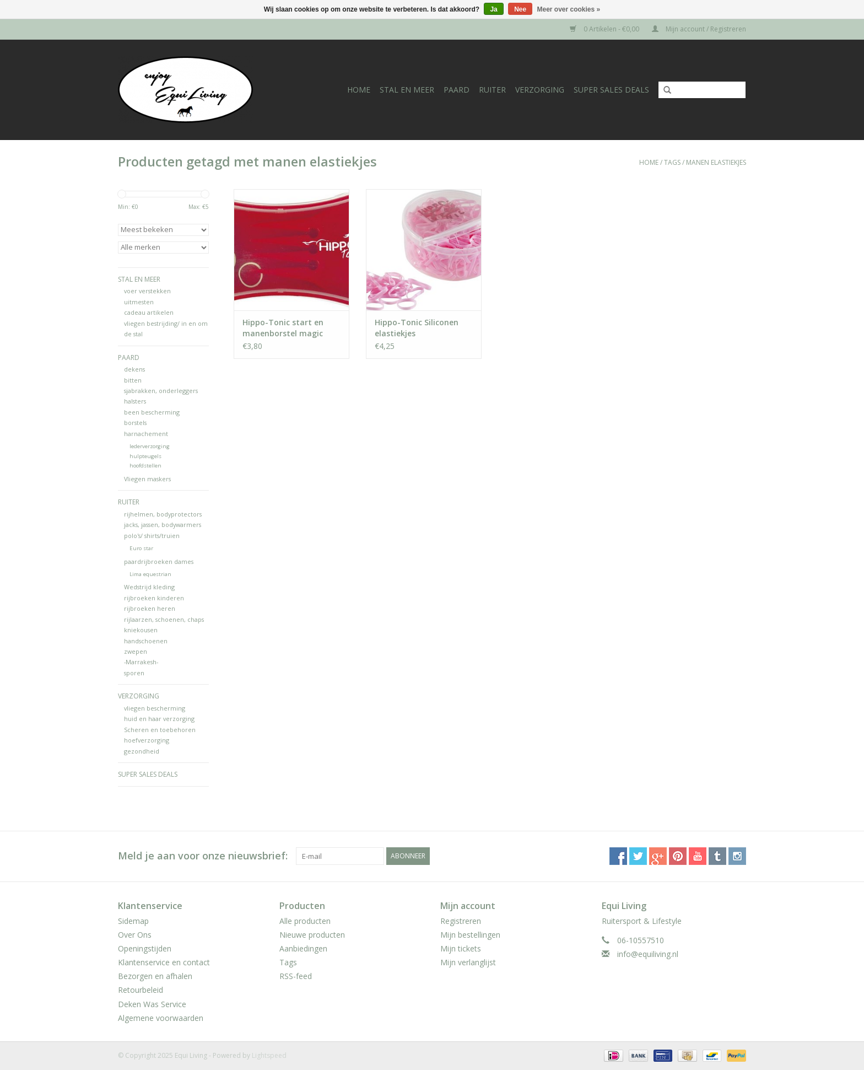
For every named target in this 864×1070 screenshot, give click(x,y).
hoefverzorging (146, 740)
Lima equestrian (150, 574)
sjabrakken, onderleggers (161, 390)
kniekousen (141, 630)
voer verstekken (147, 291)
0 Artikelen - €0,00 (605, 29)
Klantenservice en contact (164, 962)
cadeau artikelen (149, 312)
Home (358, 89)
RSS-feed (295, 976)
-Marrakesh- (141, 662)
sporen (134, 673)
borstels (135, 422)
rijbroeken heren (149, 608)
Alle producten (305, 921)
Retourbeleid (140, 990)
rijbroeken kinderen (154, 598)
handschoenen (146, 641)
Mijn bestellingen (470, 934)
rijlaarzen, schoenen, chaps (164, 619)
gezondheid (141, 751)
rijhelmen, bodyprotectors (163, 514)
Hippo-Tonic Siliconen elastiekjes (416, 327)
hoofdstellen (145, 465)
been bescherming (152, 412)
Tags (672, 162)
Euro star (141, 548)
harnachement (146, 433)
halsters (135, 401)
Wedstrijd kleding (149, 587)
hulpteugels (145, 456)
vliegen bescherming (154, 708)
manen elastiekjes (716, 162)
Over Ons (135, 934)
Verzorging (539, 89)
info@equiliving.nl (647, 954)
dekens (134, 369)
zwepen (135, 651)
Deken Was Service (152, 1004)
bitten (133, 380)
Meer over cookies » (569, 9)
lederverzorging (149, 446)
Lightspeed (269, 1055)
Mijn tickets (460, 948)
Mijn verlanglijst (468, 962)
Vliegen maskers (147, 479)
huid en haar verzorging (159, 718)
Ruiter (492, 89)
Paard (456, 89)
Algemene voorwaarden (160, 1018)
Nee (520, 9)
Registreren (460, 921)
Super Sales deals (611, 89)
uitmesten (139, 302)
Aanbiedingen (303, 948)
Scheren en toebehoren (160, 729)
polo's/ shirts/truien (152, 535)
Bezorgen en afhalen (155, 976)
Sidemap (133, 921)
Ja (493, 9)
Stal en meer (407, 89)
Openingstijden (144, 948)
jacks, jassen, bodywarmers (162, 524)
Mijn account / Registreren (699, 29)
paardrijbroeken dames (158, 561)
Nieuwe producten (312, 934)
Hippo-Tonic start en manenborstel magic (282, 327)
